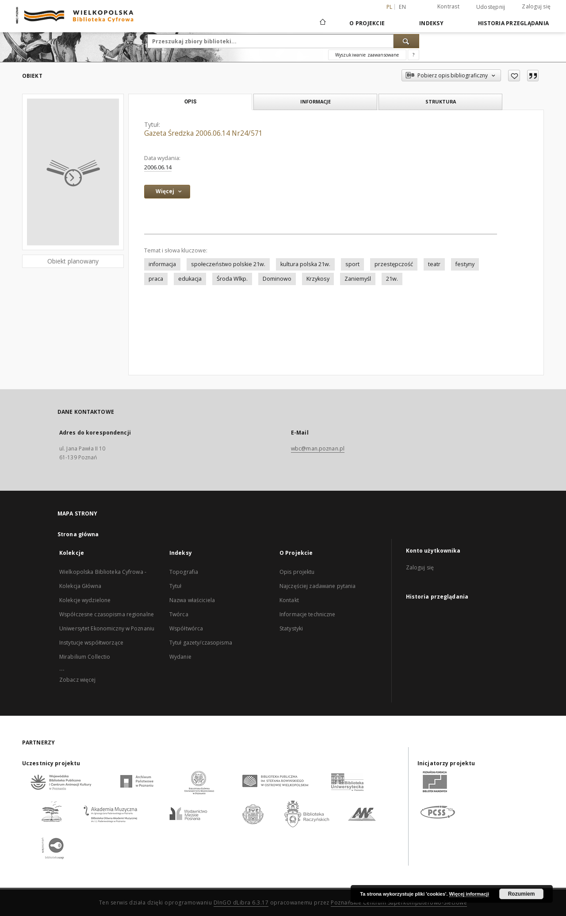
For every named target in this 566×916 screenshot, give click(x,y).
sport (352, 264)
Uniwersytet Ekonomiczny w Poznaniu (106, 628)
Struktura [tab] (440, 101)
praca (156, 278)
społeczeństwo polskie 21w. (228, 264)
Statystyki (291, 628)
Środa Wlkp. (232, 278)
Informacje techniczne (307, 614)
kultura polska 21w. (305, 264)
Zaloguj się (536, 6)
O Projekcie (367, 23)
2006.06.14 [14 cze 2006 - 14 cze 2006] (158, 167)
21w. (392, 278)
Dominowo (277, 278)
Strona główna (78, 534)
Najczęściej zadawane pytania (317, 586)
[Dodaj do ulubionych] (514, 75)
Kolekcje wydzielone (85, 600)
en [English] (402, 7)
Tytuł (175, 586)
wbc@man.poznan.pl (317, 448)
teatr (434, 264)
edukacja (190, 278)
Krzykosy (317, 278)
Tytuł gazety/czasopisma (200, 642)
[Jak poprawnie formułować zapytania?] (413, 55)
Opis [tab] (190, 102)
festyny (464, 264)
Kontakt (289, 600)
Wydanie (180, 656)
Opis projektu (297, 572)
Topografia (183, 572)
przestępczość (394, 264)
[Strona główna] (322, 23)
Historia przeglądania (513, 23)
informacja (162, 264)
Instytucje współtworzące (91, 642)
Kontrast (448, 6)
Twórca (178, 614)
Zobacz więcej (77, 679)
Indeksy (431, 23)
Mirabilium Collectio (84, 656)
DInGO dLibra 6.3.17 (241, 902)
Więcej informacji (469, 894)
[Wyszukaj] (406, 41)
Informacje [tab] (315, 101)
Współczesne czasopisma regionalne (106, 614)
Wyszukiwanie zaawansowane (367, 55)
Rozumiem (521, 894)
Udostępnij (490, 7)
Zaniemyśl (357, 278)
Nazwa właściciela (192, 600)
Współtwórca (186, 628)
